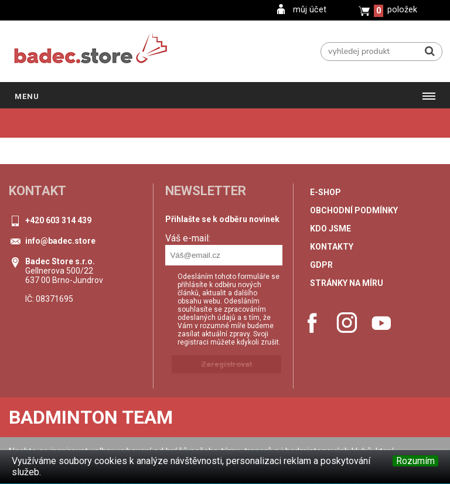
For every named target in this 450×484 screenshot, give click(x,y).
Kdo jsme (330, 228)
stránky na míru (346, 283)
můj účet (309, 10)
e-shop (325, 192)
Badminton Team (91, 417)
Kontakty (331, 246)
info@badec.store (60, 241)
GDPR (321, 265)
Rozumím (415, 460)
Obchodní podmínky (354, 210)
